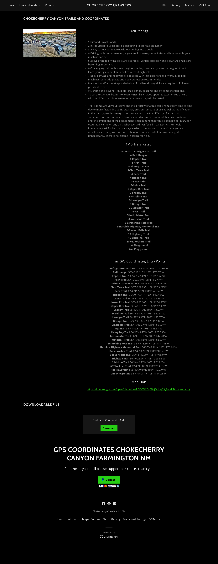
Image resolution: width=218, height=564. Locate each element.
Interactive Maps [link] (30, 5)
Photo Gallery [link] (171, 5)
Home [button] (61, 519)
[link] (109, 5)
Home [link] (10, 5)
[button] (190, 5)
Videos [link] (49, 5)
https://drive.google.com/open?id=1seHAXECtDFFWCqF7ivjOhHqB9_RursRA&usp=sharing (138, 389)
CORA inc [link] (205, 5)
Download (109, 428)
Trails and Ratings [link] (134, 519)
